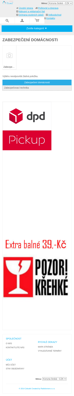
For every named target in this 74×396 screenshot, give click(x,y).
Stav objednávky (15, 369)
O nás (9, 343)
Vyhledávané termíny (49, 351)
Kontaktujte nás (15, 347)
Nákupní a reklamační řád (32, 11)
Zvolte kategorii (35, 28)
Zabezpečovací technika (16, 87)
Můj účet (11, 365)
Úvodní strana (26, 8)
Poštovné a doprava (48, 8)
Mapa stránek (45, 347)
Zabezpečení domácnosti (37, 82)
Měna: (44, 3)
